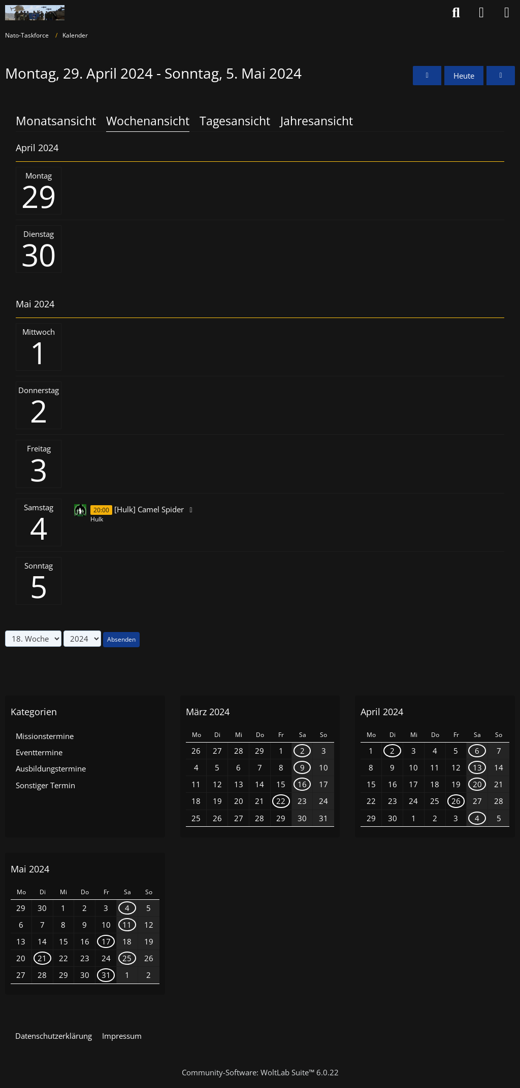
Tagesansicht (235, 121)
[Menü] (507, 13)
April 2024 (382, 712)
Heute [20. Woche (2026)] (463, 76)
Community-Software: (260, 1072)
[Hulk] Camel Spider (149, 509)
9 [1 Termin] (302, 767)
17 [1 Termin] (106, 941)
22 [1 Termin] (280, 801)
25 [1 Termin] (127, 958)
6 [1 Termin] (477, 751)
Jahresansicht (316, 121)
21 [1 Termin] (42, 958)
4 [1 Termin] (477, 818)
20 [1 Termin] (477, 784)
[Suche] (456, 13)
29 (38, 196)
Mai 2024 (30, 869)
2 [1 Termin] (302, 751)
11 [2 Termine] (127, 925)
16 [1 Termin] (302, 784)
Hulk (96, 519)
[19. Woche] (500, 75)
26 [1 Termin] (456, 801)
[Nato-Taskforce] (35, 13)
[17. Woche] (427, 75)
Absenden (121, 639)
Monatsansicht (56, 121)
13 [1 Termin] (477, 767)
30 (38, 254)
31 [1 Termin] (106, 975)
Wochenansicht (147, 121)
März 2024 (208, 712)
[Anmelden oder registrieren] (481, 12)
